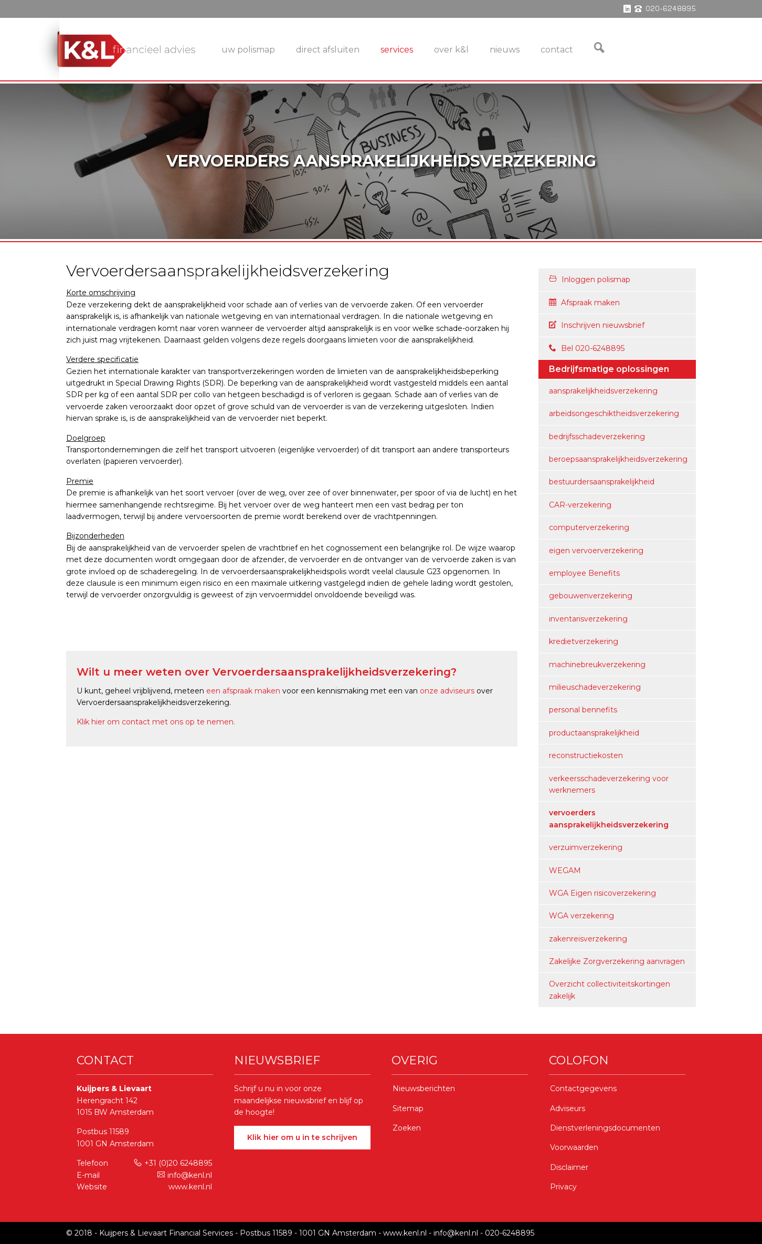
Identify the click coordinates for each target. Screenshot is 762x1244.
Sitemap (408, 1108)
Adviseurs (567, 1108)
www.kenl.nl (190, 1186)
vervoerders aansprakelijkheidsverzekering (609, 818)
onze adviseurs (447, 691)
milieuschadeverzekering (595, 687)
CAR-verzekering (580, 505)
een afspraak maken (243, 691)
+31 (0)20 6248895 (173, 1163)
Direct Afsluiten (327, 50)
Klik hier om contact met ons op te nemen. (156, 722)
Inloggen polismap (589, 279)
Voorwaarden (574, 1147)
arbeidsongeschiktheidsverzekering (614, 413)
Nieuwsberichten (424, 1088)
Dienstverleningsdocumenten (605, 1128)
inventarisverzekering (588, 619)
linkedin (627, 9)
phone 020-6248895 (665, 9)
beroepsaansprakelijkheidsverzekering (618, 459)
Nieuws (505, 50)
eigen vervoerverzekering (596, 550)
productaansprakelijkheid (594, 733)
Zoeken (407, 1128)
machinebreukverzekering (597, 664)
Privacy (563, 1186)
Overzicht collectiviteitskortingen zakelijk (609, 989)
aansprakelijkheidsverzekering (603, 391)
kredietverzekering (583, 641)
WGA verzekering (581, 915)
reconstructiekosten (586, 755)
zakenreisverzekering (588, 939)
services (396, 50)
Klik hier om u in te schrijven (302, 1137)
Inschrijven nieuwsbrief (596, 325)
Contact (557, 50)
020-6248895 (509, 1233)
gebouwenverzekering (590, 595)
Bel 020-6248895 (587, 348)
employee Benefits (584, 573)
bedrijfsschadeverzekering (597, 436)
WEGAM (565, 870)
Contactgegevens (583, 1088)
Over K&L (451, 50)
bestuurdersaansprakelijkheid (601, 481)
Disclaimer (569, 1167)
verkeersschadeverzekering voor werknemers (609, 784)
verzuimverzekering (585, 847)
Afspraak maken (584, 302)
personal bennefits (583, 709)
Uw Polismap (248, 50)
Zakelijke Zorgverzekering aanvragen (617, 961)
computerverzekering (589, 527)
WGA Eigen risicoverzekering (602, 893)
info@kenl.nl (184, 1175)
